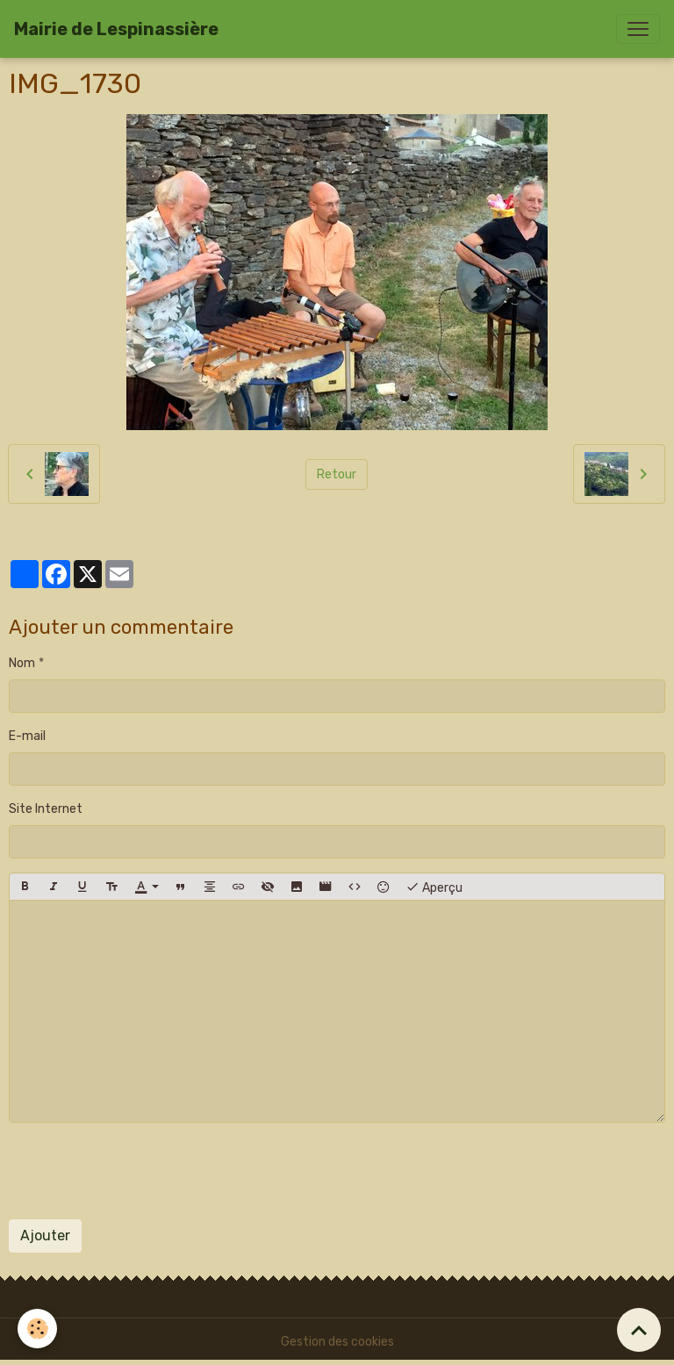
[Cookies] (37, 1328)
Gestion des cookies (337, 1341)
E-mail (27, 736)
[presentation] (142, 1171)
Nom (22, 663)
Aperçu (433, 886)
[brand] (116, 29)
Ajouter (45, 1235)
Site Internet (45, 808)
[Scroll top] (639, 1330)
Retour (336, 474)
